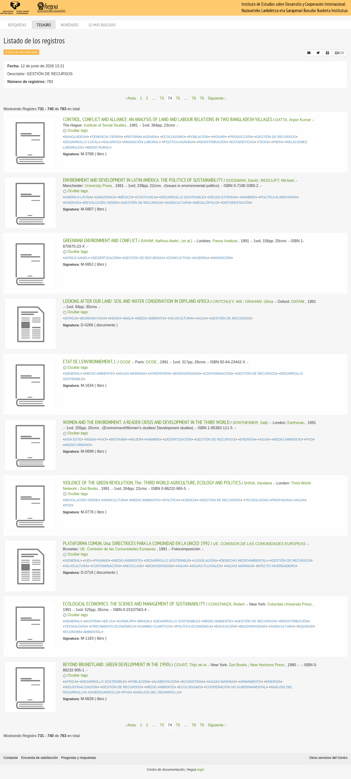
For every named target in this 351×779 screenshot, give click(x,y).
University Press (98, 186)
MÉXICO (125, 197)
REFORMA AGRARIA (141, 137)
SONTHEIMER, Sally (250, 423)
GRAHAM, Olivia (259, 302)
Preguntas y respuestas (78, 758)
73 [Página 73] (162, 98)
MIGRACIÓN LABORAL (141, 142)
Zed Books (89, 489)
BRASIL (144, 621)
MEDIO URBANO (77, 445)
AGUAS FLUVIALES (206, 566)
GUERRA (201, 258)
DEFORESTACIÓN (236, 203)
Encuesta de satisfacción (39, 758)
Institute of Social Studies (105, 125)
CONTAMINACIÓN (218, 373)
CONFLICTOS (178, 258)
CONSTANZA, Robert (226, 604)
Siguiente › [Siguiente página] (217, 98)
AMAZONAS (105, 197)
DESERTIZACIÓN (106, 258)
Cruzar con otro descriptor (21, 52)
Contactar (11, 758)
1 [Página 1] (141, 98)
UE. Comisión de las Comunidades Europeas (118, 549)
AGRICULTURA (178, 203)
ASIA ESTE (73, 439)
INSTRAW (118, 439)
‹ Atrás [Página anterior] (130, 98)
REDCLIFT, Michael (277, 180)
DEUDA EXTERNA (223, 197)
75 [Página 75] (178, 98)
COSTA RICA (146, 197)
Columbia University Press (289, 604)
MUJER (135, 439)
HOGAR (219, 137)
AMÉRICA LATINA (78, 197)
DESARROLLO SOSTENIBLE (182, 197)
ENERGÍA (72, 203)
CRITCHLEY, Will (227, 302)
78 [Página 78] (194, 98)
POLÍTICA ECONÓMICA (193, 626)
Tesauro (43, 24)
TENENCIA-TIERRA (106, 137)
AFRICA (71, 318)
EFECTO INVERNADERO (276, 566)
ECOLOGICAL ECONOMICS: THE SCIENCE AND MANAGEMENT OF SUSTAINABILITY (134, 603)
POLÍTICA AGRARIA (179, 142)
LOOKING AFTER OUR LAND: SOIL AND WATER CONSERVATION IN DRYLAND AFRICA (136, 301)
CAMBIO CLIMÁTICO (155, 626)
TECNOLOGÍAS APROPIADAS (268, 500)
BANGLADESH (76, 137)
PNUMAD (101, 560)
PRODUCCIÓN (240, 137)
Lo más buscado (102, 24)
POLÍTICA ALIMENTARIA (278, 197)
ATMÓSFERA (160, 373)
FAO (102, 439)
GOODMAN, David (242, 180)
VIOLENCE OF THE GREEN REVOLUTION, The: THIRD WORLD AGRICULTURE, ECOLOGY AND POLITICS (152, 482)
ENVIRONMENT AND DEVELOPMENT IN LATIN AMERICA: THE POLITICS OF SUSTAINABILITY (143, 180)
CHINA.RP (126, 621)
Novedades (70, 24)
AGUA (201, 318)
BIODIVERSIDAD (187, 373)
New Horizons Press (267, 665)
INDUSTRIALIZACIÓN (81, 687)
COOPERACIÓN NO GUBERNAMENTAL (236, 687)
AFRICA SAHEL (76, 258)
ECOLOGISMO (173, 137)
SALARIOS (111, 142)
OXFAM (297, 302)
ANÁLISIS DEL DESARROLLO (157, 692)
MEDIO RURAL (98, 147)
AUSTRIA (92, 621)
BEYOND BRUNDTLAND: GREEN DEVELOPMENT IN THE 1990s (117, 664)
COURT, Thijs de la (190, 665)
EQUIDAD (305, 626)
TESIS (263, 142)
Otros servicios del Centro (328, 758)
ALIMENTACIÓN (165, 681)
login (200, 769)
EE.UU (109, 621)
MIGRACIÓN (221, 258)
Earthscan (295, 423)
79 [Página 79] (202, 98)
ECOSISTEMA (193, 681)
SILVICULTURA (180, 318)
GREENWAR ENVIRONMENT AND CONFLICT (100, 240)
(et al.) (187, 241)
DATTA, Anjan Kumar (293, 120)
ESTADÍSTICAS (242, 142)
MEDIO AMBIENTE (151, 318)
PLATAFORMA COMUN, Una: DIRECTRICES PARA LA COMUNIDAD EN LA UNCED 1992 (136, 543)
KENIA (115, 318)
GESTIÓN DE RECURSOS (276, 137)
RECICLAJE (133, 566)
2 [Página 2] (147, 98)
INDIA (90, 439)
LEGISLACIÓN (205, 560)
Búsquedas (17, 24)
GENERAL (72, 373)
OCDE (125, 362)
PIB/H (277, 142)
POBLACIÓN (198, 137)
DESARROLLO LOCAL (82, 142)
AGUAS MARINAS (131, 373)
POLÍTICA (171, 500)
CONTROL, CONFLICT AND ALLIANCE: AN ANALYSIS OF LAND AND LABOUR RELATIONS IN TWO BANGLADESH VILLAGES (167, 119)
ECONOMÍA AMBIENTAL (83, 632)
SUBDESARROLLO (104, 692)
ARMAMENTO (250, 681)
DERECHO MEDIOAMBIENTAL (244, 560)
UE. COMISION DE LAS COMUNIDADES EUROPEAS (259, 544)
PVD (309, 439)
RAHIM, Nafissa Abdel (159, 241)
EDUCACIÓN (226, 626)
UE (87, 560)
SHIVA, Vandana (258, 483)
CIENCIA (189, 500)
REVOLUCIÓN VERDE (101, 203)
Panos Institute (225, 241)
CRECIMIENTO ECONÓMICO (113, 626)
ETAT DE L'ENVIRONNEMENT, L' (90, 361)
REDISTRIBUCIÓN (212, 142)
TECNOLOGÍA (75, 626)
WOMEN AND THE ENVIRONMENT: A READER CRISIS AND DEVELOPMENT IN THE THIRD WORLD (146, 422)
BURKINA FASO (93, 318)
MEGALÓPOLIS (206, 203)
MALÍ (128, 318)
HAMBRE (248, 197)
